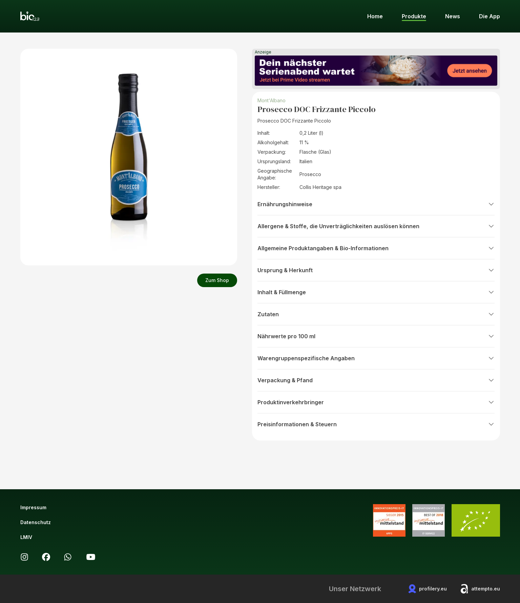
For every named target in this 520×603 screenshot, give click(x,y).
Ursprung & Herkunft (376, 270)
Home (375, 16)
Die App (489, 16)
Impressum (33, 507)
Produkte (414, 16)
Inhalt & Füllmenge (376, 292)
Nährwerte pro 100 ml (376, 336)
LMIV (26, 537)
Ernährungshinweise (376, 204)
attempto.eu (480, 589)
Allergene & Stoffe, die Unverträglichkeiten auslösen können (376, 226)
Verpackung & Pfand (376, 380)
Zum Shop (217, 280)
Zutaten (376, 314)
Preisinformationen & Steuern (376, 424)
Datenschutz (35, 522)
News (452, 16)
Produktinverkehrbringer (376, 402)
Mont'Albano (271, 100)
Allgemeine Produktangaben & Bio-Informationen (376, 248)
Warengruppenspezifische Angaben (376, 358)
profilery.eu (427, 589)
